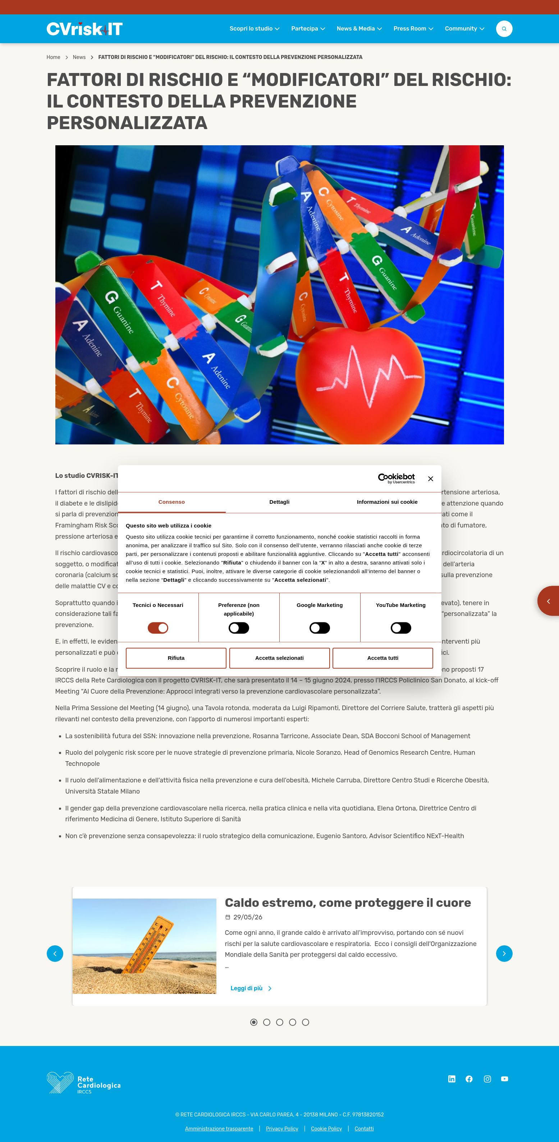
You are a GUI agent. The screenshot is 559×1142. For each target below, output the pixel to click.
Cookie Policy (326, 1129)
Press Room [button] (410, 28)
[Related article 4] (292, 1022)
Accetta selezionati (279, 658)
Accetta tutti (383, 658)
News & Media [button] (356, 28)
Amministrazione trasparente (219, 1129)
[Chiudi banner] (430, 478)
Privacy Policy (282, 1129)
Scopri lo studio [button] (251, 28)
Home (53, 57)
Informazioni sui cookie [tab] (387, 502)
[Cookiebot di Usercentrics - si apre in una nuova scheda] (383, 478)
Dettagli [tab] (280, 502)
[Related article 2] (266, 1022)
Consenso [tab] (172, 502)
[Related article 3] (279, 1022)
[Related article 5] (305, 1022)
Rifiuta (176, 658)
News (79, 57)
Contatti (364, 1129)
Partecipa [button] (304, 28)
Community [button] (461, 28)
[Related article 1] (253, 1022)
